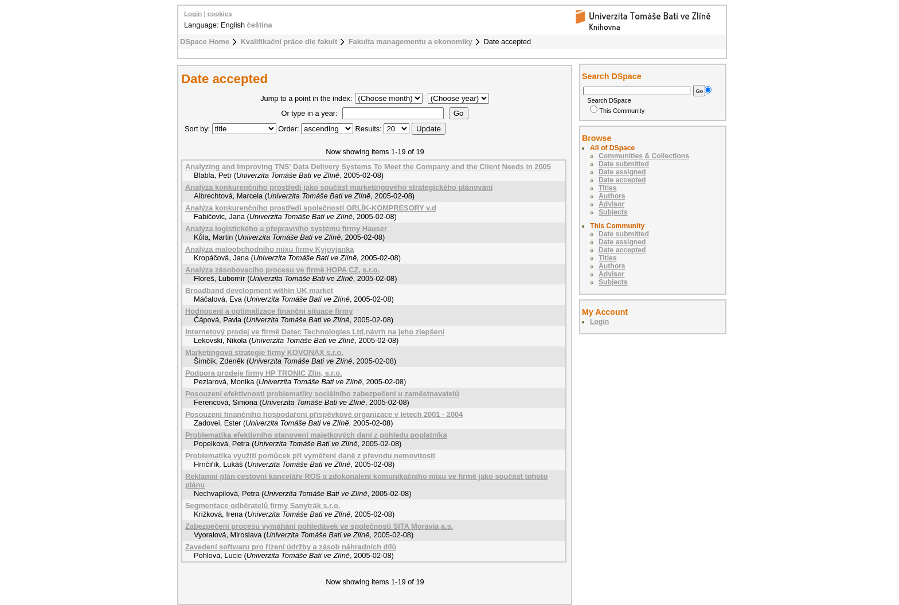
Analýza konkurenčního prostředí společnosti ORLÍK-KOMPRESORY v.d (310, 208)
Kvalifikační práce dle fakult (289, 41)
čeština (259, 25)
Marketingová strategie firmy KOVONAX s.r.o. (264, 352)
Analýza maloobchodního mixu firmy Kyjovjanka (269, 249)
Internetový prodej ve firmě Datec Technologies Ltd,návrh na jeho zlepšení (314, 331)
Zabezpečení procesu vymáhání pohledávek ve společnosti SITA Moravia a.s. (319, 526)
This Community (617, 110)
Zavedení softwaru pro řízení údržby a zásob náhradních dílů (290, 546)
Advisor (611, 204)
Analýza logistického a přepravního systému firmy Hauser (286, 228)
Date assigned (622, 172)
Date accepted (622, 180)
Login (193, 13)
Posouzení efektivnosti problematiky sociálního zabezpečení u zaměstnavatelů (322, 393)
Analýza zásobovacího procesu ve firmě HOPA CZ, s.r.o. (282, 270)
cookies (220, 13)
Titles (608, 188)
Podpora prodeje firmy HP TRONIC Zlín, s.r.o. (263, 373)
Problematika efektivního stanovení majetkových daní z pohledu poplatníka (316, 435)
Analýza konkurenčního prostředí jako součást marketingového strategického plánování (339, 187)
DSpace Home (204, 41)
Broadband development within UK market (259, 290)
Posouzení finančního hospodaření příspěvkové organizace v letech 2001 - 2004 (324, 414)
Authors (612, 196)
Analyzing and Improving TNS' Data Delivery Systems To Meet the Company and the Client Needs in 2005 (368, 166)
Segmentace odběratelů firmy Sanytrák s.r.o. (262, 505)
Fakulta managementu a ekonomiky (410, 41)
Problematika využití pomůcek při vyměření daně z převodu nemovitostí (310, 455)
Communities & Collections (644, 156)
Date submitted (624, 164)
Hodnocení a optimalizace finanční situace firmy (269, 311)
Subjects (613, 212)
